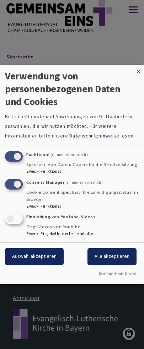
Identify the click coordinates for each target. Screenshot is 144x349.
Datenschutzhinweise (94, 135)
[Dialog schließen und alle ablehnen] (138, 69)
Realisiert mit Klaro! (117, 274)
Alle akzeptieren (112, 256)
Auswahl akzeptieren (34, 256)
